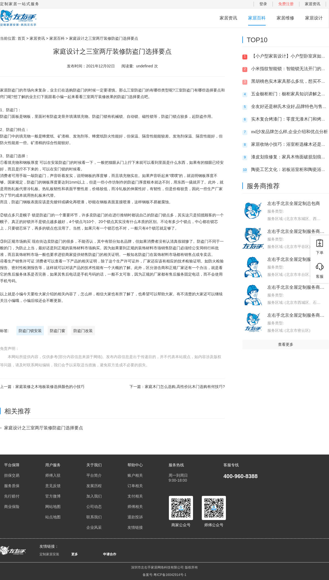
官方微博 (53, 496)
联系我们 (94, 517)
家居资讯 (312, 4)
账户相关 (135, 475)
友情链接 (135, 527)
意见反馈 (53, 486)
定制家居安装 (49, 554)
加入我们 (94, 496)
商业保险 (11, 506)
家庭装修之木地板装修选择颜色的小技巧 (49, 386)
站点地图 (53, 517)
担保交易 (11, 475)
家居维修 (285, 18)
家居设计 (314, 18)
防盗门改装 (83, 330)
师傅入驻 (53, 475)
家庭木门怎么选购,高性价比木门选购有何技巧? (185, 386)
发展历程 (94, 486)
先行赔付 (11, 496)
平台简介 (94, 475)
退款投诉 (135, 517)
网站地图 (53, 506)
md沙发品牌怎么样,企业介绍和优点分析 (289, 131)
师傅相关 (135, 506)
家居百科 (257, 18)
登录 (263, 4)
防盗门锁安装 (30, 330)
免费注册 (286, 4)
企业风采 (94, 527)
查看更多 (285, 344)
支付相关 (135, 496)
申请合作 (109, 554)
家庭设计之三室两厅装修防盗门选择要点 (43, 427)
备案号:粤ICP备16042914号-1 (164, 575)
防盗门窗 (57, 330)
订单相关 (135, 486)
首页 (21, 38)
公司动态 (94, 506)
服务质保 (11, 486)
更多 (74, 554)
